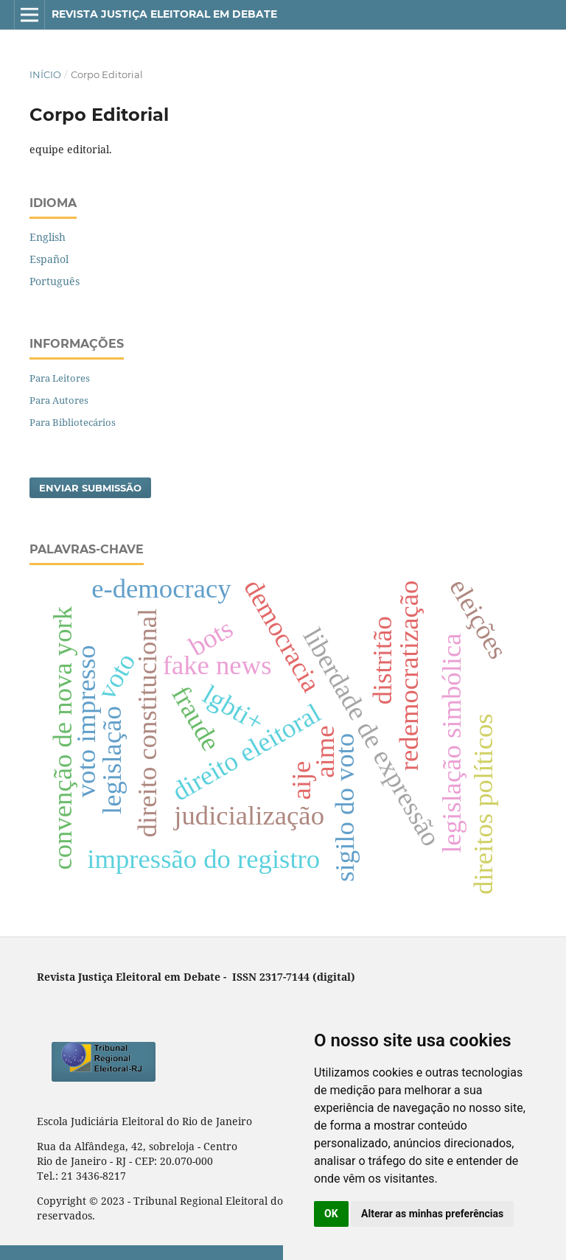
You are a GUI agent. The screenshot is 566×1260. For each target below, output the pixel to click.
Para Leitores (59, 378)
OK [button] (331, 1213)
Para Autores (58, 400)
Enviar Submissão (90, 488)
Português (54, 281)
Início (45, 74)
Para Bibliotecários (72, 422)
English (47, 237)
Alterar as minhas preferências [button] (432, 1213)
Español (49, 259)
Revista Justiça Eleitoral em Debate (164, 14)
